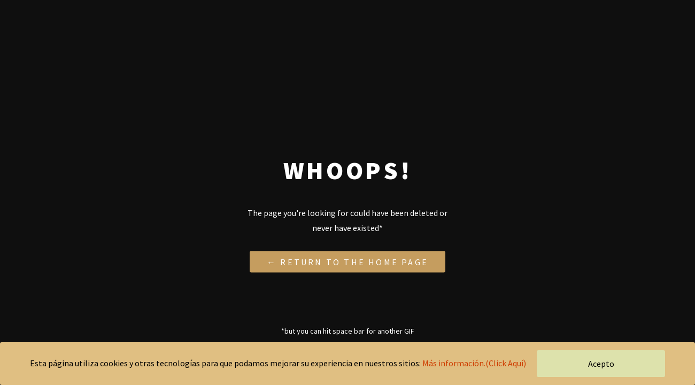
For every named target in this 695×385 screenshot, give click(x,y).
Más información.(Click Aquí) (474, 363)
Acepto (601, 363)
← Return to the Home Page (347, 261)
